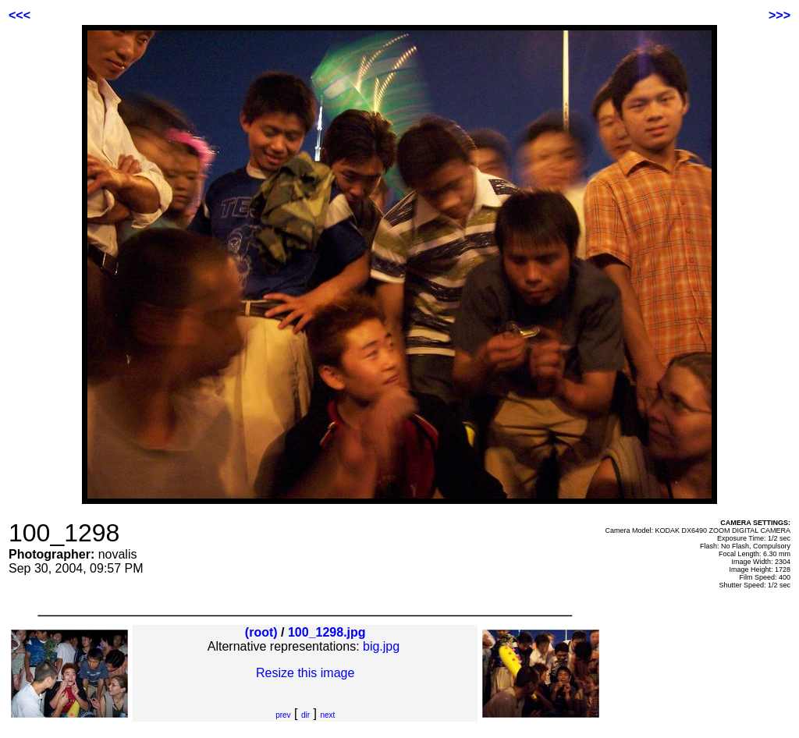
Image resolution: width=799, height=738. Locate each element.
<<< (19, 15)
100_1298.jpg (327, 632)
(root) (261, 632)
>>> (779, 15)
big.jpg (381, 646)
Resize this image (305, 672)
